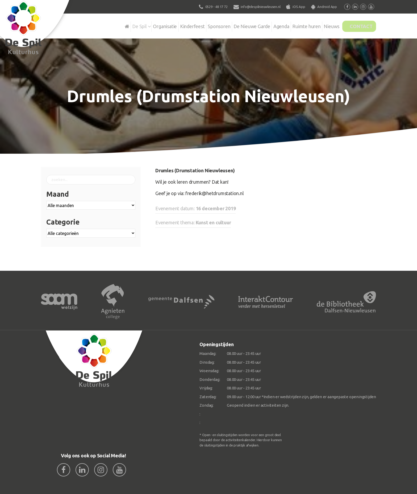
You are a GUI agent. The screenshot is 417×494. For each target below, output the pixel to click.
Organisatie (141, 25)
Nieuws (323, 25)
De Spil (113, 25)
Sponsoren (200, 25)
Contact (358, 25)
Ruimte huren (295, 25)
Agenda (268, 25)
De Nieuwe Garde (235, 25)
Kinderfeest (171, 25)
